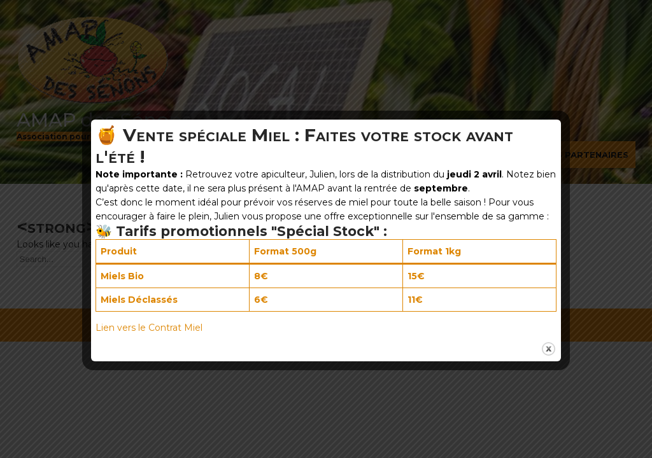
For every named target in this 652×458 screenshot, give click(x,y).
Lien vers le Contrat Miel (149, 327)
